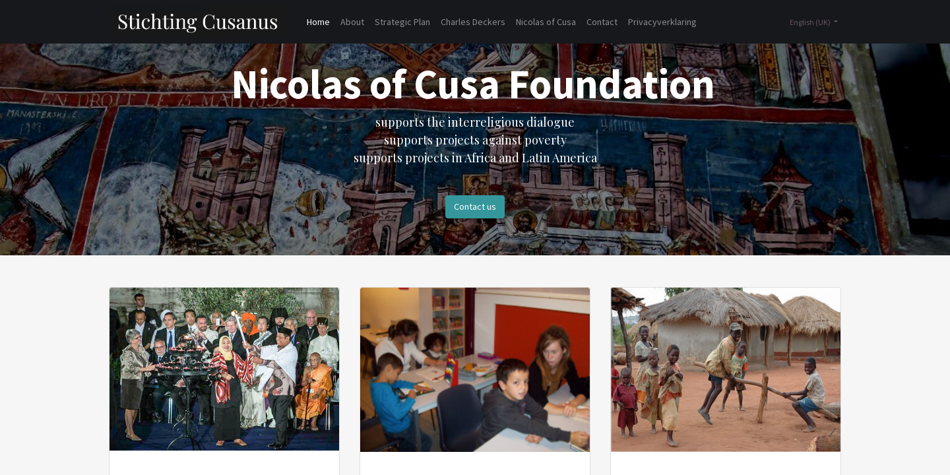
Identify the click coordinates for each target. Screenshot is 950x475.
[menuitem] (318, 22)
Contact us (475, 206)
